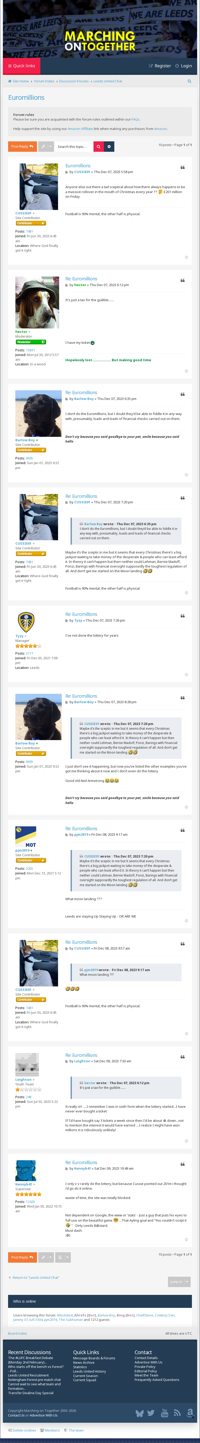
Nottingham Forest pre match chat (34, 1380)
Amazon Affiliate (80, 128)
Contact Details (146, 1358)
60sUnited (65, 1315)
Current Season (85, 1376)
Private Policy (145, 1367)
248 (28, 1097)
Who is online (24, 1301)
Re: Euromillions (81, 279)
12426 (30, 1201)
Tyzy (19, 636)
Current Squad (84, 1380)
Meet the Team (146, 1375)
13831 (30, 350)
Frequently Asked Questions (157, 1380)
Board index (17, 1333)
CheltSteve (144, 1315)
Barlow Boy (25, 440)
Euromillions (26, 97)
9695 (29, 458)
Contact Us (16, 1415)
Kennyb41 (23, 1184)
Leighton (23, 1079)
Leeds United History (89, 1371)
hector (21, 331)
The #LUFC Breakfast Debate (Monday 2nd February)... (30, 1360)
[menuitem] (181, 66)
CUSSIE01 (23, 213)
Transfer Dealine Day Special (30, 1393)
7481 (29, 231)
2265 (29, 868)
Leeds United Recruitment (28, 1375)
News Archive (84, 1362)
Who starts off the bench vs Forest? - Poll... (36, 1369)
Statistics (80, 1367)
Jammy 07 (20, 1319)
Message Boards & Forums (94, 1358)
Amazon (160, 128)
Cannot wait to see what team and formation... (34, 1386)
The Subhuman (71, 1319)
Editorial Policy (146, 1371)
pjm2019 (22, 850)
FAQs (136, 119)
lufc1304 (35, 1319)
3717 (29, 653)
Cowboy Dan (165, 1315)
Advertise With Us (148, 1362)
